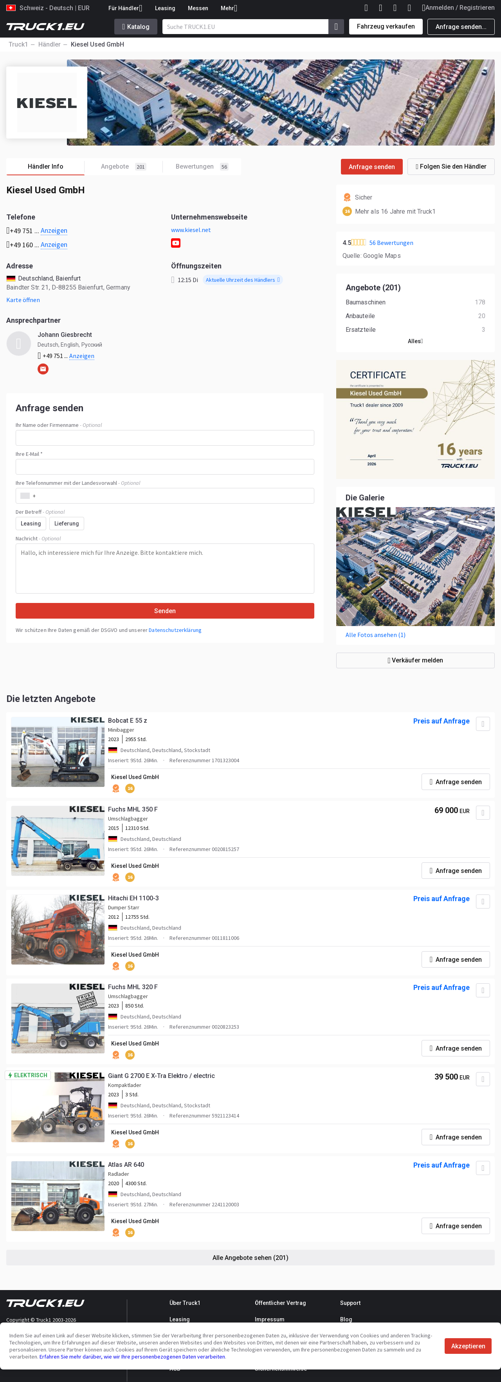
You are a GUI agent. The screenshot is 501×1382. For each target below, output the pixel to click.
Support (350, 1303)
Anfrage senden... (461, 27)
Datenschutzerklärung (175, 629)
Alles (415, 341)
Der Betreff (40, 511)
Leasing (165, 8)
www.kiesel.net (191, 230)
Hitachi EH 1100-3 (133, 898)
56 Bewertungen (391, 243)
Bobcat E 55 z (127, 720)
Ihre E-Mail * (29, 453)
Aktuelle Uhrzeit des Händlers (243, 279)
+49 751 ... (66, 355)
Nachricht (38, 538)
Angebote (132, 167)
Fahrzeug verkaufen (386, 26)
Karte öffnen (23, 300)
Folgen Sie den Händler (451, 166)
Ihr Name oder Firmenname (59, 424)
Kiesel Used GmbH (135, 777)
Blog (346, 1319)
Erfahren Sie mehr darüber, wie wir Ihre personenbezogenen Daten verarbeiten (132, 1356)
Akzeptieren (468, 1346)
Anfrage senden (372, 167)
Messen (198, 8)
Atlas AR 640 (126, 1164)
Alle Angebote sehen (250, 1257)
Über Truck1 (184, 1303)
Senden (165, 611)
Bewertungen (202, 167)
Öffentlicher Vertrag (280, 1303)
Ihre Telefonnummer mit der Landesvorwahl (78, 482)
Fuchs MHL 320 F (133, 987)
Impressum (270, 1319)
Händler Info (56, 167)
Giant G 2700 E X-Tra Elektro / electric (161, 1076)
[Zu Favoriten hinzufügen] (483, 724)
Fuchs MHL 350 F (133, 809)
